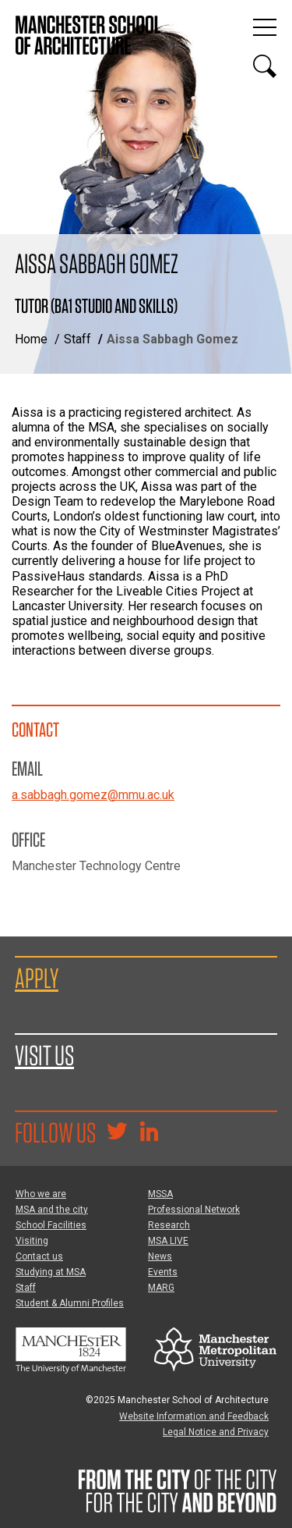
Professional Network (194, 1209)
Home (31, 339)
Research (169, 1225)
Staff (77, 339)
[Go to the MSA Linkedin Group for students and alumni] (149, 1133)
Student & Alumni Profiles (70, 1303)
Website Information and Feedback (194, 1416)
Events (163, 1272)
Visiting (32, 1240)
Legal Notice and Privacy (216, 1432)
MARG (161, 1287)
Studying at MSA (51, 1272)
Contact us (39, 1256)
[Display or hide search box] (264, 66)
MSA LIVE (168, 1240)
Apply (36, 978)
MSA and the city (52, 1209)
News (160, 1256)
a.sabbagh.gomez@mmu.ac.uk (93, 794)
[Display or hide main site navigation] (264, 27)
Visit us (44, 1055)
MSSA (160, 1194)
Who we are (41, 1194)
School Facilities (51, 1225)
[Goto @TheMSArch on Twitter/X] (117, 1133)
